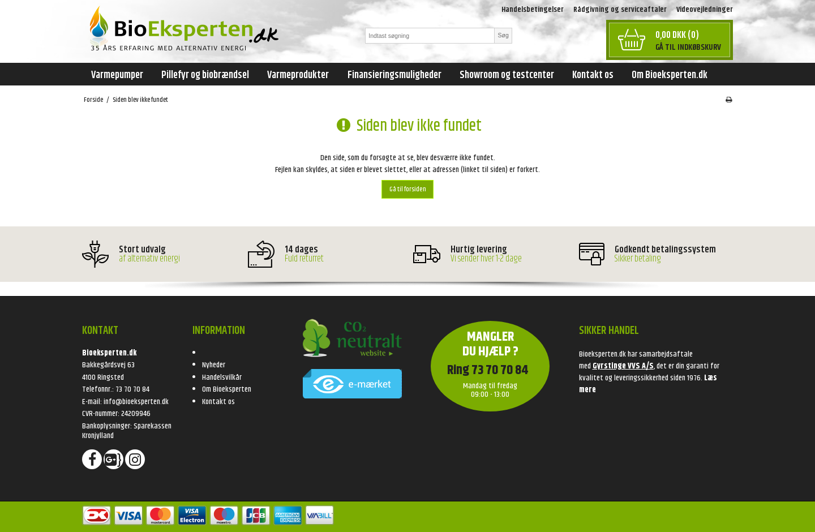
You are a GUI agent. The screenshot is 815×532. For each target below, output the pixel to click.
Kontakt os (593, 75)
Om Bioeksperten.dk (669, 75)
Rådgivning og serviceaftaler (620, 9)
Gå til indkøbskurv (688, 47)
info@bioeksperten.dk (136, 402)
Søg (502, 35)
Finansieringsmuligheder (394, 75)
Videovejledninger (704, 9)
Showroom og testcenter (507, 75)
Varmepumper (117, 75)
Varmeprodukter (298, 75)
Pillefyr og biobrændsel (205, 75)
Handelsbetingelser (532, 9)
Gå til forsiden (407, 189)
